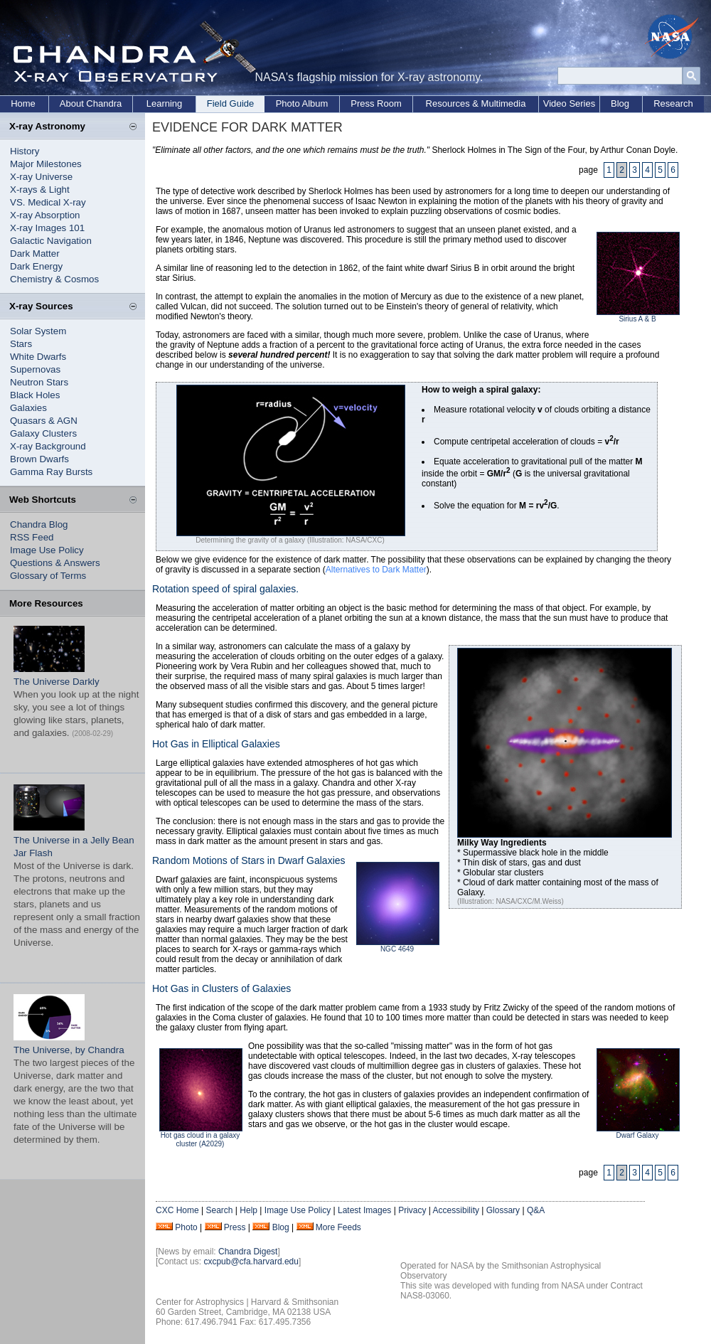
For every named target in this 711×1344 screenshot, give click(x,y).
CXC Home (177, 1210)
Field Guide (230, 103)
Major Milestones (46, 164)
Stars (21, 343)
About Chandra (91, 103)
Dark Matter (35, 253)
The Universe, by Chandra (69, 1050)
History (24, 151)
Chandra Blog (39, 524)
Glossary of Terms (48, 575)
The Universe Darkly (57, 681)
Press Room (376, 103)
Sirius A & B (637, 319)
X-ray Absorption (45, 215)
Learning (164, 103)
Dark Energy (36, 266)
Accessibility (456, 1210)
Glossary (503, 1210)
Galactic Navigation (51, 240)
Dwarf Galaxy (637, 1135)
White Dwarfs (38, 356)
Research (673, 103)
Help (248, 1210)
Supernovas (35, 369)
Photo (186, 1227)
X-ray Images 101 (47, 228)
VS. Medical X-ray (48, 202)
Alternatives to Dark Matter (376, 570)
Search (218, 1210)
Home (23, 103)
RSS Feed (32, 537)
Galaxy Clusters (43, 433)
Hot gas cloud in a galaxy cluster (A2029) (200, 1139)
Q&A (536, 1210)
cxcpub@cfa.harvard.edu (251, 1261)
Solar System (38, 331)
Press (235, 1227)
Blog (620, 103)
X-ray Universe (41, 176)
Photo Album (302, 103)
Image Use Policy (47, 550)
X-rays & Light (40, 189)
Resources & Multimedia (476, 103)
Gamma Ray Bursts (51, 471)
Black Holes (35, 395)
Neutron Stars (39, 382)
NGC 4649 (397, 949)
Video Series (569, 103)
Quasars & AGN (43, 420)
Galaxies (28, 407)
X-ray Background (48, 446)
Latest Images (364, 1210)
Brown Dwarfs (39, 459)
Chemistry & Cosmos (54, 279)
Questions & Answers (55, 563)
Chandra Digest (247, 1252)
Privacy (412, 1210)
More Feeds (338, 1227)
